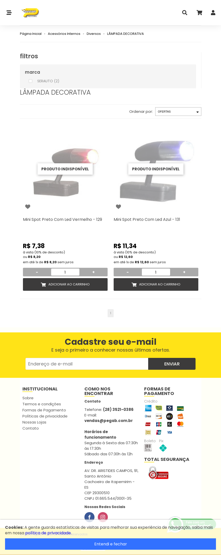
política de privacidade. (48, 533)
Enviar (172, 364)
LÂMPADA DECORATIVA (125, 33)
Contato (30, 428)
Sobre (28, 398)
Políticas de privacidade (45, 416)
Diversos (94, 33)
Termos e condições (41, 404)
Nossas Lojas (34, 422)
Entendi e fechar (110, 544)
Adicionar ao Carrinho (69, 284)
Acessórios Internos (64, 33)
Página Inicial (31, 33)
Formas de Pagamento (44, 410)
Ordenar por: (141, 111)
